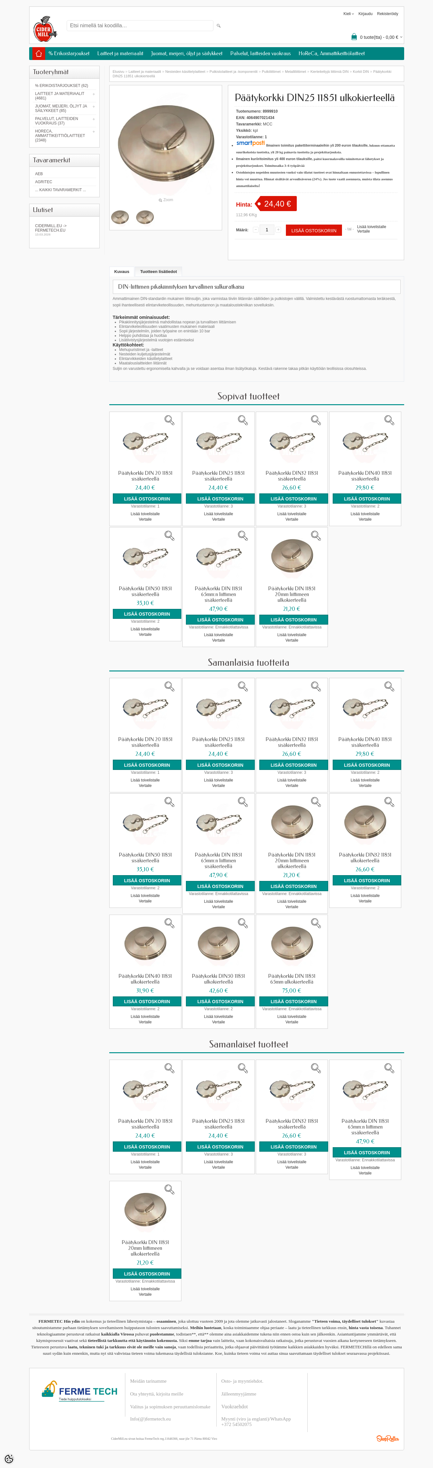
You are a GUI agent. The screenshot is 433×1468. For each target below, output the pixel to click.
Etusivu (118, 71)
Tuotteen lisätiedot (158, 271)
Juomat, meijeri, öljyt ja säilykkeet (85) (61, 108)
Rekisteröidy (387, 14)
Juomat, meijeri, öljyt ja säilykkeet (186, 53)
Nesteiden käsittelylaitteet (185, 71)
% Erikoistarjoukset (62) (61, 85)
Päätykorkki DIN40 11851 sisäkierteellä (365, 476)
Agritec (43, 182)
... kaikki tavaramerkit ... (60, 190)
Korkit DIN (361, 71)
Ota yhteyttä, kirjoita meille (156, 1392)
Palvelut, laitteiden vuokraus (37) (56, 120)
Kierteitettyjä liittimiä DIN (329, 71)
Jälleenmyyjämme (238, 1392)
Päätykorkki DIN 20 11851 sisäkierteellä (145, 476)
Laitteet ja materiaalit (120, 53)
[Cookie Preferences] (9, 1459)
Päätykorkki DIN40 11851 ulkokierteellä (145, 978)
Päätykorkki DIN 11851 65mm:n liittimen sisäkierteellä (218, 594)
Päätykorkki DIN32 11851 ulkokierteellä (365, 857)
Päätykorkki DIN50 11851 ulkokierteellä (218, 978)
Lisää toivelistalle (371, 227)
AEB (39, 174)
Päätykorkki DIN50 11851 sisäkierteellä (145, 591)
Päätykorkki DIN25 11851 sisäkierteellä (218, 476)
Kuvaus (121, 271)
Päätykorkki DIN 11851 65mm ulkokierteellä (291, 978)
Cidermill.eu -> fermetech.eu (64, 230)
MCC (267, 124)
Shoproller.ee (388, 1437)
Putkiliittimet (271, 71)
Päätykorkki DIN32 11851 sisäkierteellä (292, 476)
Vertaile (363, 231)
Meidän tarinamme (148, 1379)
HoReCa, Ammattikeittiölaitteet (332, 53)
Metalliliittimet (295, 71)
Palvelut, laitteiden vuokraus (260, 53)
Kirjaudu (365, 14)
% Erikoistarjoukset (68, 53)
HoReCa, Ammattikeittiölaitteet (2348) (60, 135)
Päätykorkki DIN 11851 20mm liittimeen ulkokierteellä (291, 594)
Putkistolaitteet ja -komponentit (234, 71)
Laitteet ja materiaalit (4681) (59, 95)
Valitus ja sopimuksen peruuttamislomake (170, 1405)
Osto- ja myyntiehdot (241, 1379)
